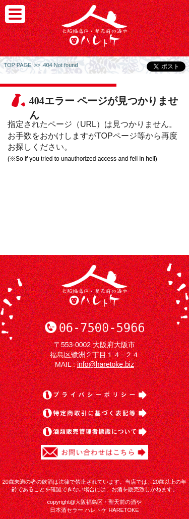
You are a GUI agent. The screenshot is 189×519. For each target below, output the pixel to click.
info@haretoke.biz (105, 364)
